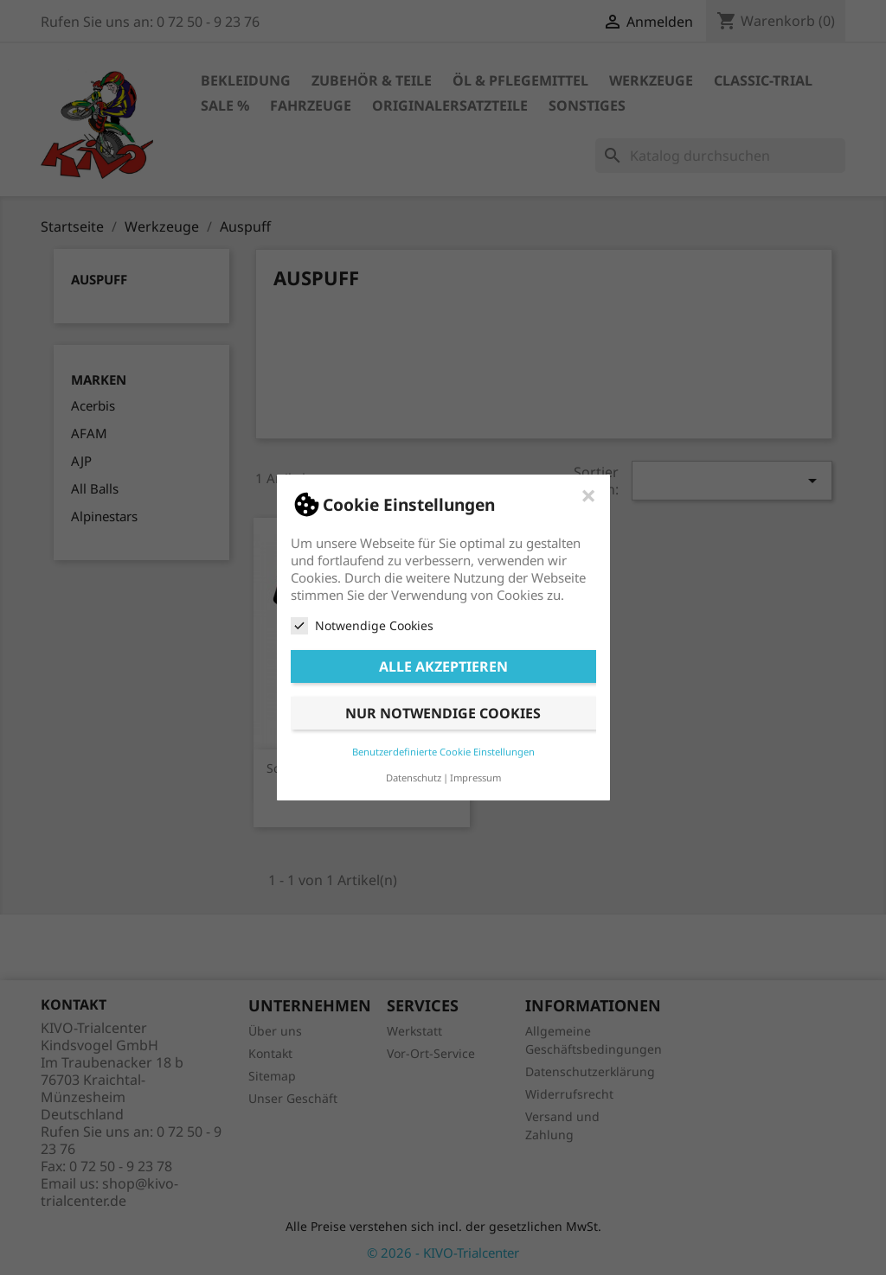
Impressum (475, 777)
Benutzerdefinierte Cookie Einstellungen (443, 751)
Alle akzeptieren (443, 666)
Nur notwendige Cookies (443, 713)
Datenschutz (413, 777)
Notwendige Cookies (362, 625)
